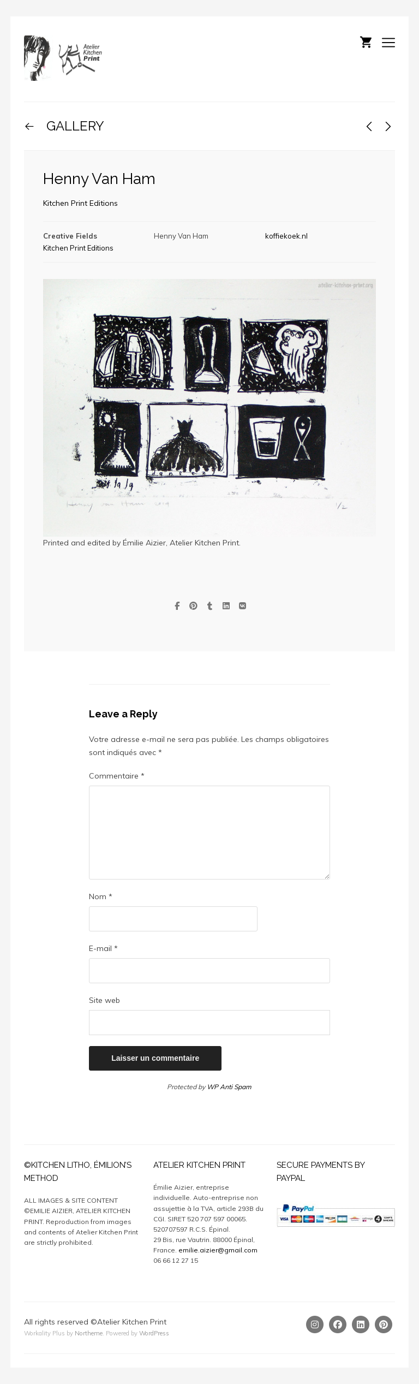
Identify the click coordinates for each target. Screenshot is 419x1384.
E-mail (103, 948)
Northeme (89, 1333)
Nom (100, 896)
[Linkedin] (360, 1324)
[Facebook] (337, 1324)
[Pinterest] (383, 1324)
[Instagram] (314, 1324)
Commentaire (117, 776)
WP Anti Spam (229, 1087)
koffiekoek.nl (286, 235)
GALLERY (73, 126)
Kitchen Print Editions (80, 203)
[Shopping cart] (366, 41)
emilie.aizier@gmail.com (218, 1250)
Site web (104, 1000)
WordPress (154, 1333)
